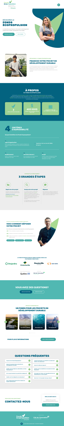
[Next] (58, 322)
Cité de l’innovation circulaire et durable (25, 95)
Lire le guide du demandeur (48, 339)
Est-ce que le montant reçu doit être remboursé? (16, 373)
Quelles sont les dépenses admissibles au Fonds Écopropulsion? (16, 369)
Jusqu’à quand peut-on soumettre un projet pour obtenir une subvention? (44, 361)
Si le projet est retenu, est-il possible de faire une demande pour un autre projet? (44, 374)
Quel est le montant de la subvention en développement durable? (14, 365)
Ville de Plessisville (49, 96)
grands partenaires (42, 95)
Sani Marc (11, 97)
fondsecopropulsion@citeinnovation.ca (50, 401)
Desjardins (35, 96)
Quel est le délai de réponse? (40, 365)
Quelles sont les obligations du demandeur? (15, 377)
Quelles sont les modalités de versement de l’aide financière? (44, 369)
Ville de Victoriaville (41, 96)
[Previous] (5, 322)
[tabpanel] (12, 322)
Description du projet (19, 240)
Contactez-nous (38, 291)
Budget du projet (28, 240)
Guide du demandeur (10, 240)
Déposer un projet (9, 34)
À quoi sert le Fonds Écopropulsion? (13, 360)
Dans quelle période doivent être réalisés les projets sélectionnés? (15, 381)
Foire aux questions (26, 291)
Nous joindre (20, 34)
